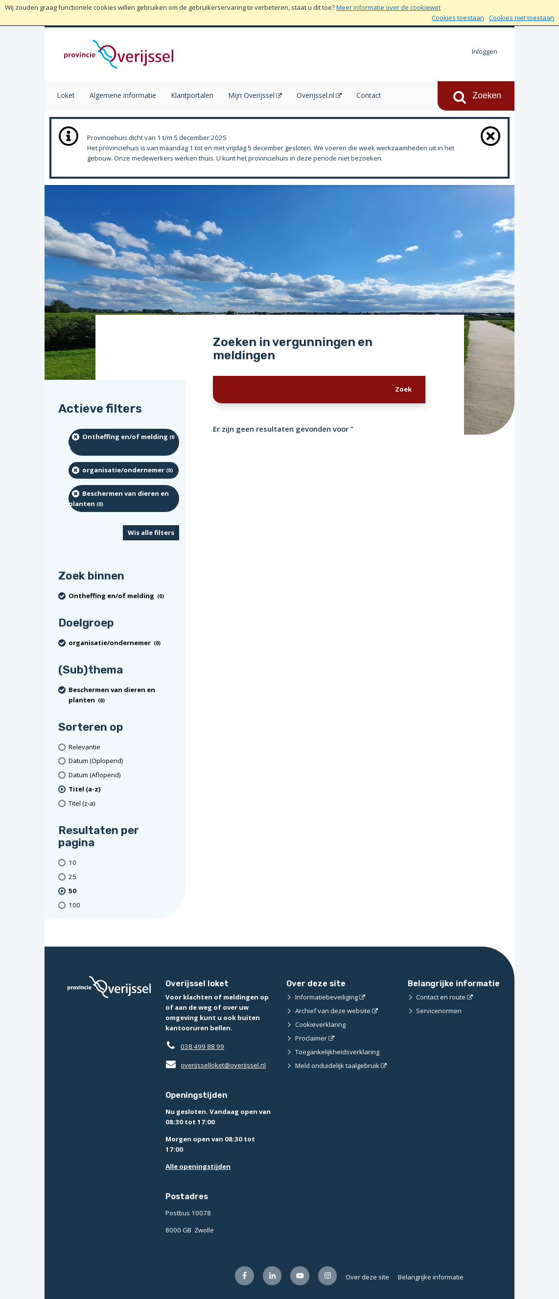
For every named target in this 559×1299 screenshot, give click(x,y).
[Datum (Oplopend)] (124, 761)
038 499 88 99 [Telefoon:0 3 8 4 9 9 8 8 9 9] (202, 1046)
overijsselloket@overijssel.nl (215, 1065)
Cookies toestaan (458, 17)
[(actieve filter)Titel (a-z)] (124, 789)
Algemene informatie (123, 95)
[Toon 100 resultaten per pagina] (124, 905)
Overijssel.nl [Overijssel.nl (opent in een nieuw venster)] (315, 95)
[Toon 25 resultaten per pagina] (124, 877)
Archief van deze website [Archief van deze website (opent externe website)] (333, 1010)
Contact (368, 95)
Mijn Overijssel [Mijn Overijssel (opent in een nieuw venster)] (251, 95)
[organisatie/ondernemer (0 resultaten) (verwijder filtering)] (124, 470)
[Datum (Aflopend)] (124, 775)
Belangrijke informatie (431, 1277)
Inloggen (484, 51)
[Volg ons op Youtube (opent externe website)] (299, 1275)
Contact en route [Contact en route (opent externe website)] (441, 997)
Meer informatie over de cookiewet (388, 7)
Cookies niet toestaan (521, 17)
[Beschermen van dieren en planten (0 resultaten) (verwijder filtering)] (124, 498)
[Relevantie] (124, 747)
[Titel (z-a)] (124, 803)
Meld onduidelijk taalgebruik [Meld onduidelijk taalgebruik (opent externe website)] (337, 1065)
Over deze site (367, 1277)
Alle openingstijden (198, 1166)
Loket (66, 95)
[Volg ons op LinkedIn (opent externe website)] (272, 1275)
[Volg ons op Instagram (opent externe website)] (327, 1275)
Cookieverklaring (320, 1024)
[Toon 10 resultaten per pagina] (124, 863)
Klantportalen (192, 95)
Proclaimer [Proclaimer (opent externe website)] (311, 1038)
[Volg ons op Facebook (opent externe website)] (244, 1275)
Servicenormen (439, 1010)
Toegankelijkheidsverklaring (337, 1051)
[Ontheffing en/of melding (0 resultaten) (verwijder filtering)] (124, 442)
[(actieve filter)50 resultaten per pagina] (124, 891)
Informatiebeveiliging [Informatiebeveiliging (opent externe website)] (326, 997)
